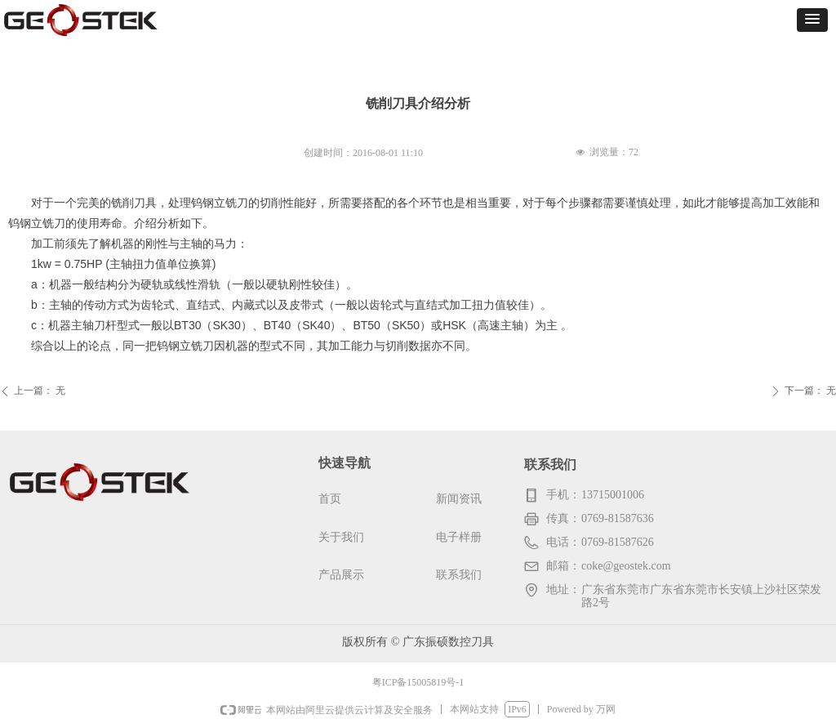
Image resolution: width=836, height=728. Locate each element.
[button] (812, 20)
